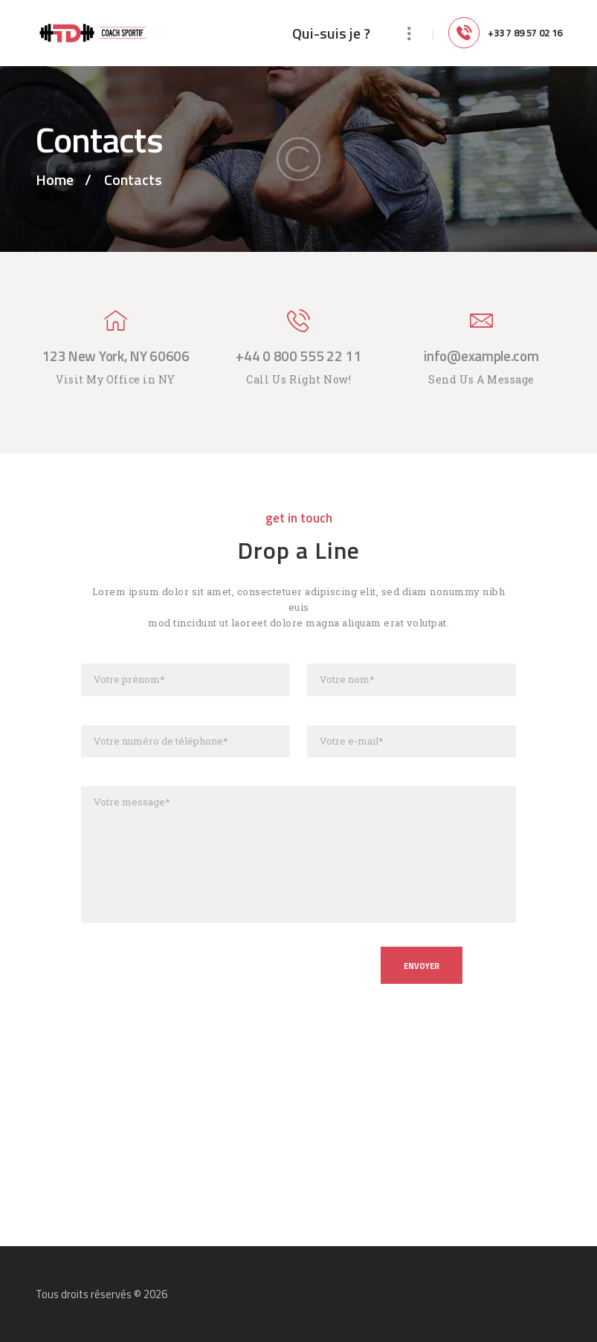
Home (55, 180)
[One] (298, 1150)
